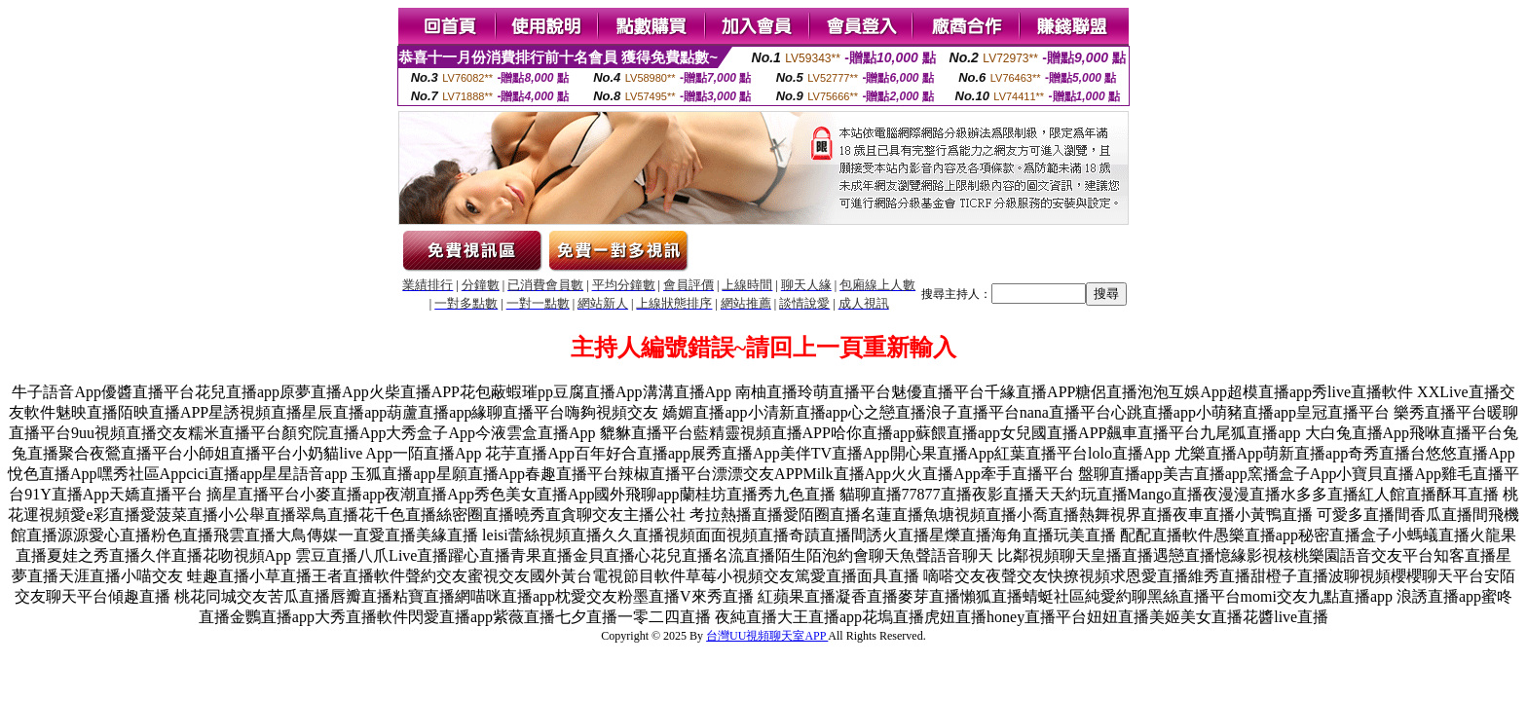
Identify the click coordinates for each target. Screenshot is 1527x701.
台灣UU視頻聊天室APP (767, 636)
